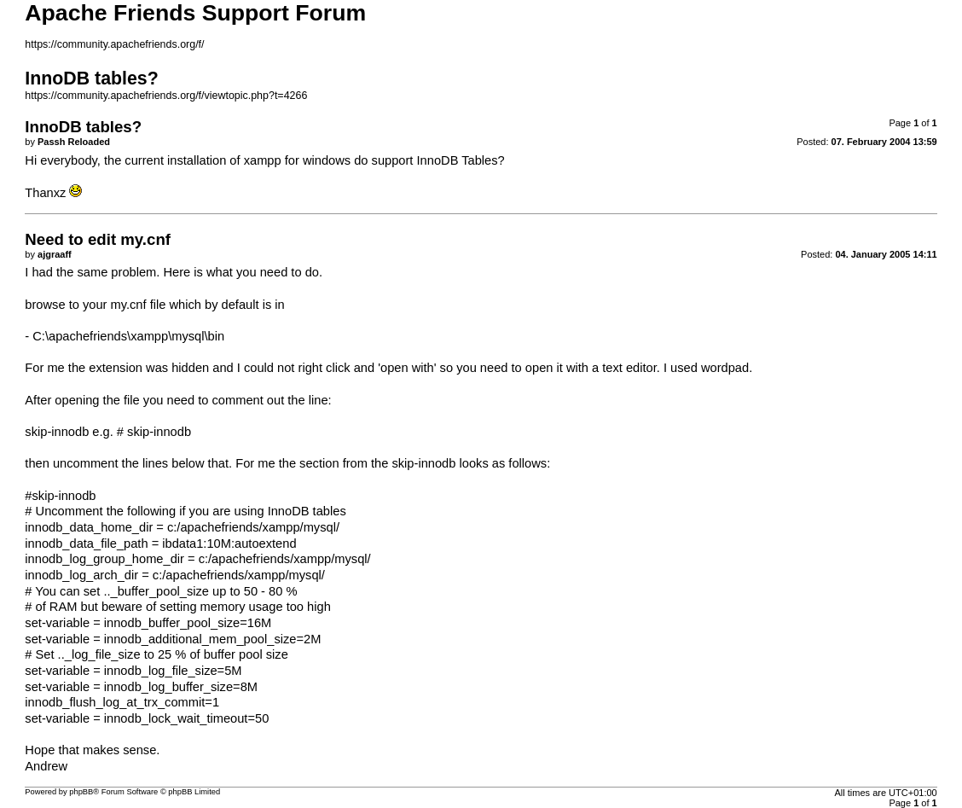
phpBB (81, 792)
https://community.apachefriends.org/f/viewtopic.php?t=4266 (166, 96)
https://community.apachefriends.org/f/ (114, 44)
